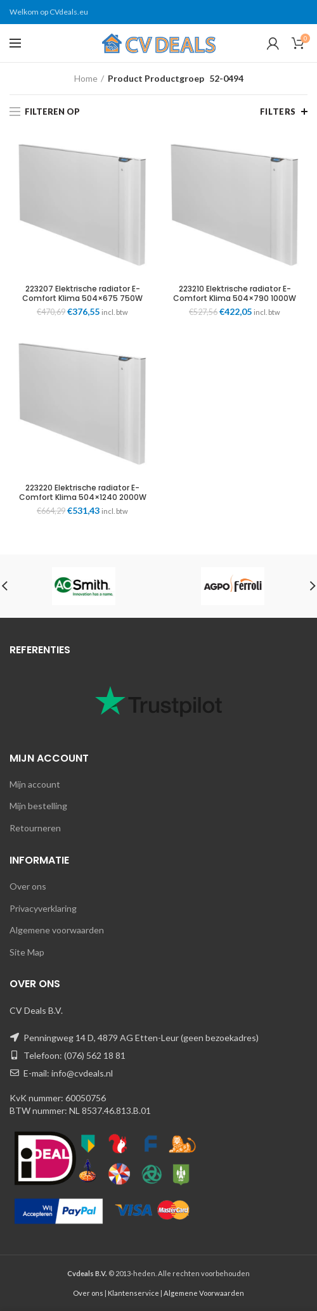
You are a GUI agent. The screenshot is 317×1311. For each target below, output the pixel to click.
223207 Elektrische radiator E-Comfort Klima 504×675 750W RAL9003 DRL (82, 298)
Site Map (27, 952)
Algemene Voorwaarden (204, 1293)
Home (86, 78)
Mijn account (35, 784)
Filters (278, 111)
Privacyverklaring (43, 908)
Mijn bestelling (38, 805)
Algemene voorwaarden (57, 929)
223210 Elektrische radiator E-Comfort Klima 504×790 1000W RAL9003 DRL (234, 298)
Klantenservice (133, 1293)
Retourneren (35, 827)
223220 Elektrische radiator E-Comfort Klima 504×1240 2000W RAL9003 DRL (82, 497)
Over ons (28, 886)
